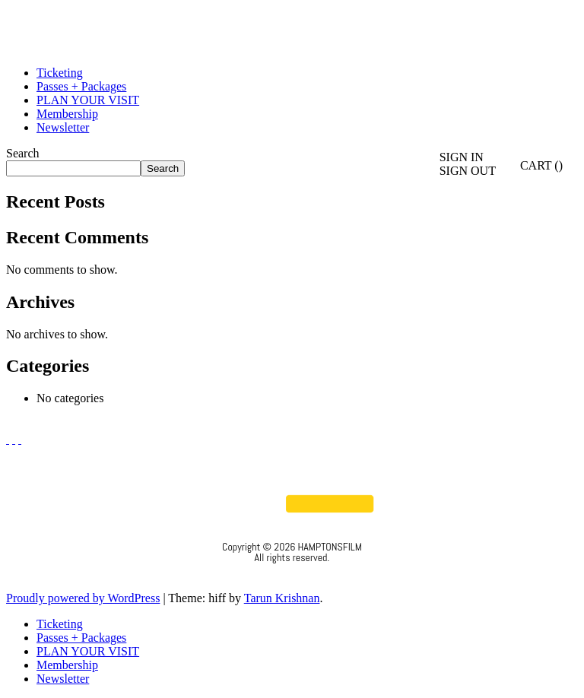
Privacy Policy (292, 578)
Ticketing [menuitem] (59, 623)
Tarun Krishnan (282, 598)
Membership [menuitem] (67, 664)
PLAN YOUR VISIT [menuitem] (87, 651)
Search (23, 153)
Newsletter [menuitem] (62, 678)
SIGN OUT (468, 170)
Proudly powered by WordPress (83, 598)
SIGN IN (462, 157)
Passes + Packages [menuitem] (81, 637)
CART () (533, 165)
